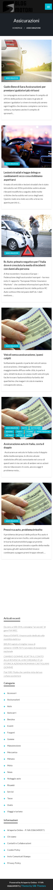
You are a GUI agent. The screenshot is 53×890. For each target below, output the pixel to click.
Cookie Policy (13, 850)
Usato (10, 805)
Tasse (10, 798)
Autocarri (36, 428)
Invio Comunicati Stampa (18, 856)
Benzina (9, 431)
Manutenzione (43, 431)
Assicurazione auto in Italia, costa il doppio (24, 445)
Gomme (29, 431)
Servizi (10, 791)
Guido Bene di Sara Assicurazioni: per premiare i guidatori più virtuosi (25, 88)
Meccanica (12, 752)
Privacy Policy (14, 863)
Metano (9, 435)
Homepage (17, 28)
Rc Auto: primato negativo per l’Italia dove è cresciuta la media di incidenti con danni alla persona (25, 265)
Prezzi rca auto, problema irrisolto (23, 529)
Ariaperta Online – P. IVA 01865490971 (26, 830)
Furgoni (11, 732)
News (28, 435)
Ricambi (11, 785)
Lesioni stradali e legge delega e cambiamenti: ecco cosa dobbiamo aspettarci (23, 176)
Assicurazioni (12, 78)
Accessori (11, 693)
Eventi (19, 431)
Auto (24, 428)
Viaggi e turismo (15, 811)
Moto (19, 435)
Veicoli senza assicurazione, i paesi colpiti (23, 356)
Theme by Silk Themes (33, 885)
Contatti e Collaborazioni (19, 843)
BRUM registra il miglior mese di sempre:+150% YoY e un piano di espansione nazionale (25, 648)
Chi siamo (11, 836)
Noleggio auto (14, 778)
